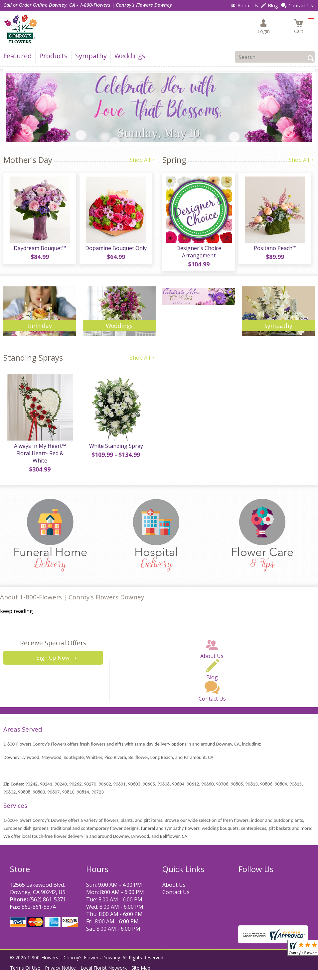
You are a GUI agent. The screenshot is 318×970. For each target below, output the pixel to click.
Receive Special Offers (53, 642)
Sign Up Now (53, 657)
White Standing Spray (116, 446)
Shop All (143, 159)
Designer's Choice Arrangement (198, 251)
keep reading (16, 611)
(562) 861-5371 (47, 899)
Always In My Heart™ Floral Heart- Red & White (40, 453)
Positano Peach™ (275, 248)
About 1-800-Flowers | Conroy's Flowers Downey (72, 597)
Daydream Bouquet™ (40, 248)
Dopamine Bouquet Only (116, 248)
